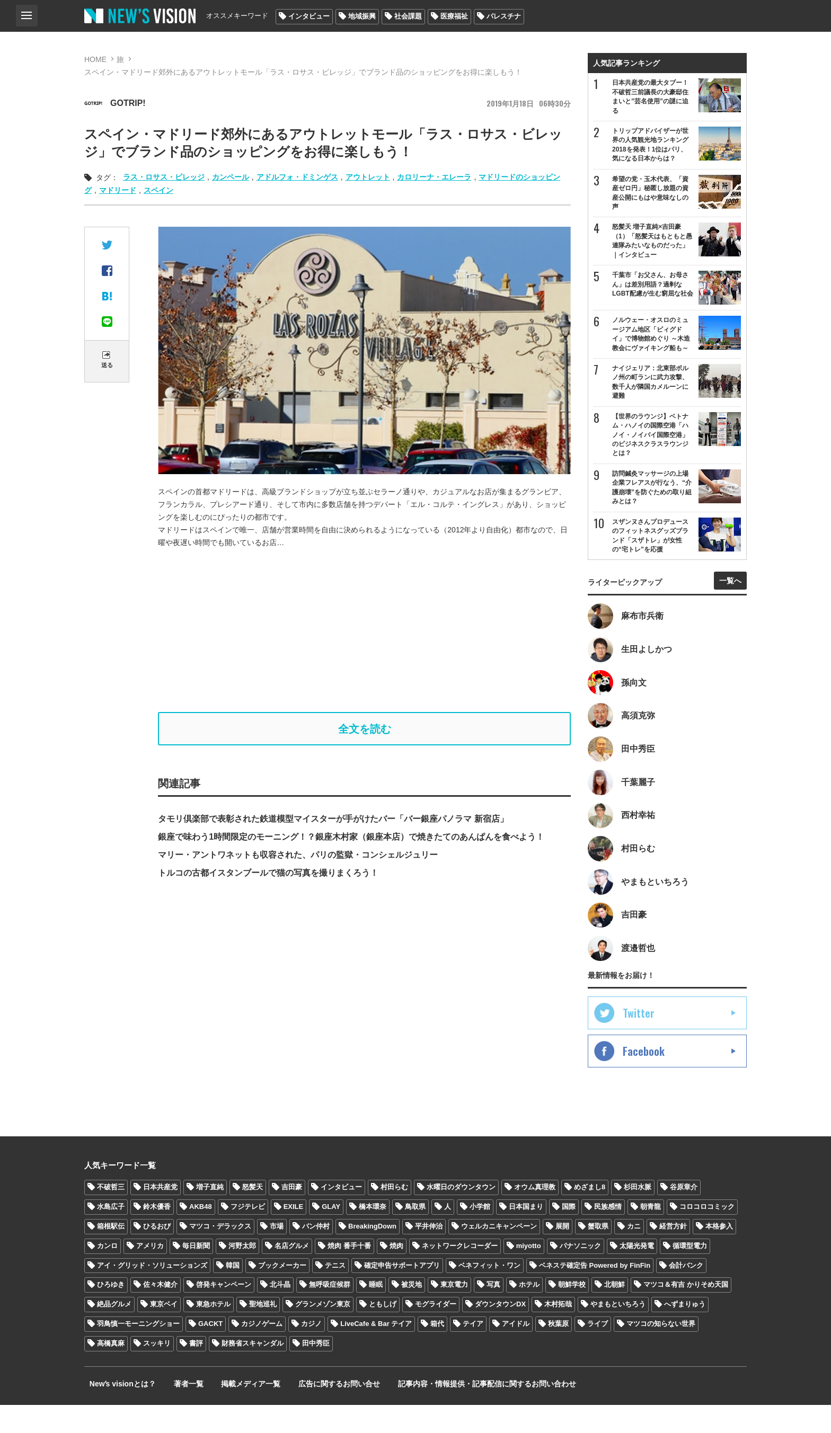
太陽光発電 (637, 1274)
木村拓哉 (558, 1332)
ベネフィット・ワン (489, 1293)
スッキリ (157, 1371)
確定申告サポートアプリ (402, 1293)
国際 (569, 1235)
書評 (196, 1371)
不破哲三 (111, 1215)
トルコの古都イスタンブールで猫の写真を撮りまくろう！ (268, 875)
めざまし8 (589, 1215)
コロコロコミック (707, 1235)
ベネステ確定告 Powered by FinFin (594, 1293)
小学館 (480, 1235)
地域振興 (362, 16)
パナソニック (580, 1274)
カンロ (107, 1274)
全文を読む (364, 730)
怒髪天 (252, 1215)
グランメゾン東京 (322, 1332)
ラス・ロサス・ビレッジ (164, 177)
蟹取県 (598, 1254)
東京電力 (454, 1313)
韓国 (233, 1293)
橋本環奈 (372, 1235)
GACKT (210, 1352)
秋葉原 (558, 1352)
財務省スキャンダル (253, 1371)
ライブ (597, 1352)
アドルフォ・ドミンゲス (297, 177)
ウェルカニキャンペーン (499, 1254)
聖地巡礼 (263, 1332)
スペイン (158, 190)
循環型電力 (690, 1274)
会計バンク (686, 1293)
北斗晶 (280, 1313)
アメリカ (150, 1274)
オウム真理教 (534, 1215)
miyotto (528, 1274)
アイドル (515, 1352)
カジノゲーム (261, 1352)
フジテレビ (248, 1235)
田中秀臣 (316, 1371)
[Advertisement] (364, 630)
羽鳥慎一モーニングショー (138, 1352)
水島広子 (111, 1235)
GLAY (331, 1235)
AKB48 (200, 1235)
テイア (473, 1352)
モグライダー (435, 1332)
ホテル (529, 1313)
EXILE (294, 1235)
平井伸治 (429, 1254)
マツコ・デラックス (220, 1254)
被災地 (411, 1313)
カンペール (230, 177)
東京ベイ (164, 1332)
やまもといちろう (618, 1332)
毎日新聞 (196, 1274)
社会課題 (408, 16)
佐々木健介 (160, 1313)
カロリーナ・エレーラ (434, 177)
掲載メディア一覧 (232, 1412)
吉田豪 (291, 1215)
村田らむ (394, 1215)
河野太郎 (242, 1274)
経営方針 (673, 1254)
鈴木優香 (157, 1235)
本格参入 (719, 1254)
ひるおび (157, 1254)
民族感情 (608, 1235)
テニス (335, 1293)
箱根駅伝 (111, 1254)
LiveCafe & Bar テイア (376, 1352)
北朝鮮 (614, 1313)
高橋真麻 (111, 1371)
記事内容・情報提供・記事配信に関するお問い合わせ (455, 1412)
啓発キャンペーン (223, 1313)
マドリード (117, 190)
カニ (634, 1254)
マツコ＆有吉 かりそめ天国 (685, 1313)
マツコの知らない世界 (660, 1352)
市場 (277, 1254)
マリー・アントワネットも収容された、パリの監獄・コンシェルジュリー (298, 857)
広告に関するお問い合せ (314, 1412)
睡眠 (376, 1313)
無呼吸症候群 (329, 1313)
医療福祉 (454, 16)
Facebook (644, 1079)
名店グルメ (292, 1274)
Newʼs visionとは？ (117, 1412)
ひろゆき (111, 1313)
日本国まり (526, 1235)
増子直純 (210, 1215)
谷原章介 (683, 1215)
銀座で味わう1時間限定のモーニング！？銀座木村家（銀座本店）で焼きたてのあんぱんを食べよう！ (351, 839)
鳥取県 (415, 1235)
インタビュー (309, 16)
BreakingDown (372, 1254)
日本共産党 (160, 1215)
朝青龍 (650, 1235)
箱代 (437, 1352)
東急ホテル (213, 1332)
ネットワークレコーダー (460, 1274)
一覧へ (730, 595)
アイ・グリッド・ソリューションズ (152, 1293)
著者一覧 (176, 1412)
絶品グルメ (114, 1332)
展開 (562, 1254)
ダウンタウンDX (500, 1332)
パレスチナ (504, 16)
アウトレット (368, 177)
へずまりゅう (684, 1332)
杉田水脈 (637, 1215)
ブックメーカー (282, 1293)
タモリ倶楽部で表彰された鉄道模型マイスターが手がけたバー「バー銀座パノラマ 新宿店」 (333, 821)
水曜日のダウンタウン (461, 1215)
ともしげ (382, 1332)
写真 (493, 1313)
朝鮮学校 (572, 1313)
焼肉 (396, 1274)
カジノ (311, 1352)
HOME (95, 59)
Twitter (639, 1041)
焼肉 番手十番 (349, 1274)
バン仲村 (316, 1254)
